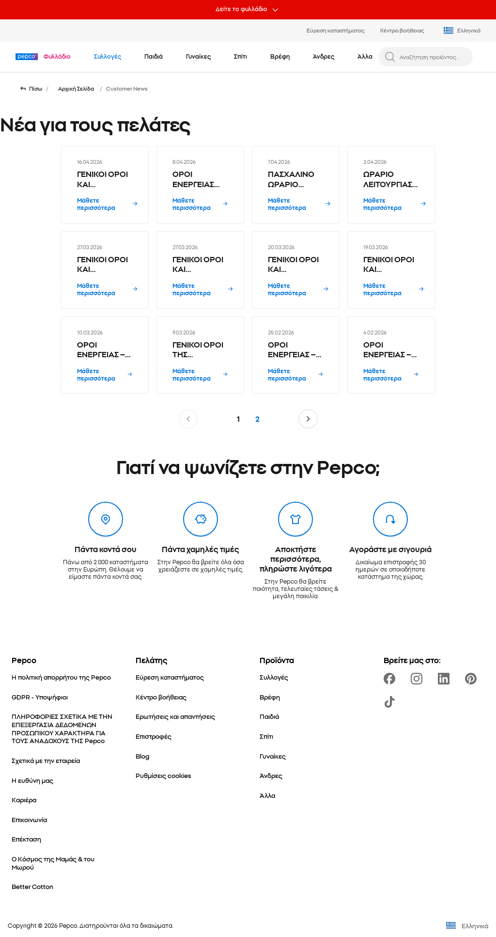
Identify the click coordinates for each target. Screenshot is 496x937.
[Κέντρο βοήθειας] (161, 697)
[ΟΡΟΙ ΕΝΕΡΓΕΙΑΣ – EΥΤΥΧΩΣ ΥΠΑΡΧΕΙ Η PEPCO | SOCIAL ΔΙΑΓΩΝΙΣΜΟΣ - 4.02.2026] (391, 355)
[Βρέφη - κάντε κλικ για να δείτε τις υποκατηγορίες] (279, 56)
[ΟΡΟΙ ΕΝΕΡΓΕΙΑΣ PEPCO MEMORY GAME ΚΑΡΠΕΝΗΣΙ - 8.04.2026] (200, 184)
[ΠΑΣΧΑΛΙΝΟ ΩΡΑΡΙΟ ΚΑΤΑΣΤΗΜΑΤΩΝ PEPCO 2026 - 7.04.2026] (296, 184)
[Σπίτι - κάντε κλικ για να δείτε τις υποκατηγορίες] (240, 56)
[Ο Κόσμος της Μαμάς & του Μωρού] (62, 863)
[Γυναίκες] (273, 756)
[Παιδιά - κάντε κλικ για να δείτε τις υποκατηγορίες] (154, 56)
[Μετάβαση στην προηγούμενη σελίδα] (188, 419)
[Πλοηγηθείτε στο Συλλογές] (107, 56)
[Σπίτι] (266, 736)
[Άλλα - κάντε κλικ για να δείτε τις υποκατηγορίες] (365, 56)
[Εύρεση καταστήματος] (170, 677)
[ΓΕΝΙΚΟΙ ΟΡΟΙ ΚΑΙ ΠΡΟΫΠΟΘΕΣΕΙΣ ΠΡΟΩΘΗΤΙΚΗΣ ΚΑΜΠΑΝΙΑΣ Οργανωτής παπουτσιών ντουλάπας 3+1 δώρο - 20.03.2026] (296, 270)
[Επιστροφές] (153, 736)
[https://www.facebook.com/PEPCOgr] (391, 678)
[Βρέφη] (270, 697)
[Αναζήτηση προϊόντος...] (433, 56)
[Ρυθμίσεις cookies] (163, 775)
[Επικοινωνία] (29, 819)
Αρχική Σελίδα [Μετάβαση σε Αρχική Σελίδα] (76, 88)
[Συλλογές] (274, 677)
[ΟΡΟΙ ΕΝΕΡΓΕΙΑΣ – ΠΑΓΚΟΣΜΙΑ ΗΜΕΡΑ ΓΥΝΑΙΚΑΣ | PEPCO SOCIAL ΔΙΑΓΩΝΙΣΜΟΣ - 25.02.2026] (296, 355)
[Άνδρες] (271, 775)
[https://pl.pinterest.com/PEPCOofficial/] (472, 678)
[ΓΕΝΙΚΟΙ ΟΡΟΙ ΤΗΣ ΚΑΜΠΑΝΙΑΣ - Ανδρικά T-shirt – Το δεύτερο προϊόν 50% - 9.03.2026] (200, 355)
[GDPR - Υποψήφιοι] (40, 697)
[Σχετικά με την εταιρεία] (46, 760)
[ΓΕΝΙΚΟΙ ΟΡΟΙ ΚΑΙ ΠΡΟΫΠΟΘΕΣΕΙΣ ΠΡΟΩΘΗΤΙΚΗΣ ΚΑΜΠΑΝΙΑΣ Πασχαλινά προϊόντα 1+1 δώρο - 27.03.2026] (200, 270)
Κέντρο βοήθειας (402, 30)
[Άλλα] (267, 795)
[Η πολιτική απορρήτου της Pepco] (61, 677)
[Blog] (142, 756)
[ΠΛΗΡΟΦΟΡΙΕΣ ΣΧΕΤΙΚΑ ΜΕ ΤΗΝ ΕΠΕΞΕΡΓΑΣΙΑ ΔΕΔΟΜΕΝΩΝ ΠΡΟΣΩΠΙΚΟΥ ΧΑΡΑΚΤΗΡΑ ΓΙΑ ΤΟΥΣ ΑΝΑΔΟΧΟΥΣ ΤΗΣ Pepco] (62, 728)
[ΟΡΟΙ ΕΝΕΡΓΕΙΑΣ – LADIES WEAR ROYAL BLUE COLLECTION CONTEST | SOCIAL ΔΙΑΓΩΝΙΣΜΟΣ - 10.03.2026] (105, 355)
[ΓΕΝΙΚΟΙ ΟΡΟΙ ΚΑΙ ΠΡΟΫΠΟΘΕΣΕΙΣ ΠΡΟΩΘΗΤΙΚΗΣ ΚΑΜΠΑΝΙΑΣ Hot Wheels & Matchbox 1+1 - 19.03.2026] (391, 270)
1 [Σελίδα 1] (238, 419)
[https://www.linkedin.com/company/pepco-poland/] (445, 678)
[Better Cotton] (32, 886)
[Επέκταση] (26, 839)
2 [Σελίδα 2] (257, 419)
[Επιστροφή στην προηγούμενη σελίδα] (30, 89)
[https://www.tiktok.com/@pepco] (391, 702)
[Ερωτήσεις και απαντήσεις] (175, 716)
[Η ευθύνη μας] (32, 780)
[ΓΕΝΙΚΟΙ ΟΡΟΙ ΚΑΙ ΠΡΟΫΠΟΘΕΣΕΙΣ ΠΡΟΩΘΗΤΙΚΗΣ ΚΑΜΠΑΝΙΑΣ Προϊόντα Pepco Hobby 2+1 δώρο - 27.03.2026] (105, 270)
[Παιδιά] (269, 716)
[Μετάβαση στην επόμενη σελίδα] (308, 419)
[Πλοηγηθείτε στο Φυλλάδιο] (57, 56)
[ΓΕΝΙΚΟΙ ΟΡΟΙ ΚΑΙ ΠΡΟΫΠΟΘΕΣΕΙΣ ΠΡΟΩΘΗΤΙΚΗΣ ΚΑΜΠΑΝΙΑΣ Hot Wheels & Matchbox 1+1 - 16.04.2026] (105, 184)
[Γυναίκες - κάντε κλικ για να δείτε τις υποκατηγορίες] (198, 56)
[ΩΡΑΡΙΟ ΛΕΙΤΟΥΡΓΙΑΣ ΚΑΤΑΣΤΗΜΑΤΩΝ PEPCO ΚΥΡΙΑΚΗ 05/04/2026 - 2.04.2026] (391, 184)
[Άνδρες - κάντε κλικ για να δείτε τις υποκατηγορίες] (323, 56)
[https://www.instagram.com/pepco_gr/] (418, 678)
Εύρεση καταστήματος (336, 30)
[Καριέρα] (24, 799)
